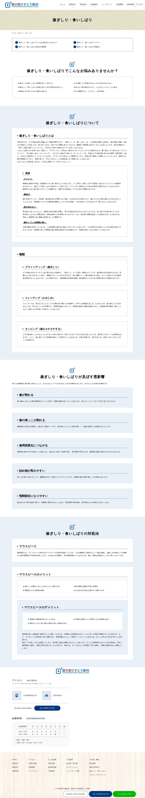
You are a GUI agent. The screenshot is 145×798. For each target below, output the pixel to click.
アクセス (32, 759)
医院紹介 (72, 4)
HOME (14, 759)
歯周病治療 (52, 767)
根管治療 (51, 763)
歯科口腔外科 (94, 767)
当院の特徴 (33, 763)
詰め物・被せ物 (72, 763)
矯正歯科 (92, 763)
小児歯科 (69, 759)
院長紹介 (83, 4)
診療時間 (15, 771)
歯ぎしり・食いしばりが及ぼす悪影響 (32, 47)
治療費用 (119, 4)
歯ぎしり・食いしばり (97, 771)
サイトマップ (33, 771)
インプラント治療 (72, 771)
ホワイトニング (72, 767)
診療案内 (94, 4)
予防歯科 (51, 771)
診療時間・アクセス (135, 4)
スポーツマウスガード (97, 775)
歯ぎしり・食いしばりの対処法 (88, 47)
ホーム (62, 4)
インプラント (107, 4)
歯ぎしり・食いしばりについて (88, 42)
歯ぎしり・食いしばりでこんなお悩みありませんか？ (38, 42)
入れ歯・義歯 (94, 759)
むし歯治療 (52, 759)
